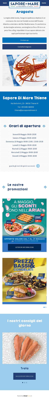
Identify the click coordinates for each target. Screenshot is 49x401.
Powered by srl (24, 396)
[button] (38, 166)
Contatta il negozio (24, 47)
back (5, 3)
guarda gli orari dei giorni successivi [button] (22, 166)
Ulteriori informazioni (24, 247)
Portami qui (24, 40)
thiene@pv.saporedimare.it (26, 110)
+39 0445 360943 (27, 107)
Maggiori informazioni (24, 376)
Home (44, 3)
